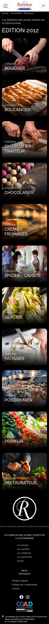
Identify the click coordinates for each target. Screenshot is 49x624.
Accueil (5, 13)
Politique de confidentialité (24, 584)
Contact (15, 588)
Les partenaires (24, 557)
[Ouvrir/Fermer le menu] (5, 6)
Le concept (22, 545)
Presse (20, 561)
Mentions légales (20, 580)
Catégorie (24, 66)
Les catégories (24, 553)
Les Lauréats (16, 13)
